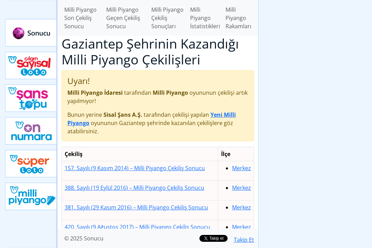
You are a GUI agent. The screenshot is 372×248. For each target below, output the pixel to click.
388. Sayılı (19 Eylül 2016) (134, 188)
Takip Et (244, 240)
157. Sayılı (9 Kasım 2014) (135, 168)
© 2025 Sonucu (83, 238)
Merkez (241, 168)
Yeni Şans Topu (31, 98)
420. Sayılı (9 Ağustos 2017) (137, 227)
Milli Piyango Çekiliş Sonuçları (167, 18)
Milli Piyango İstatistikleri (205, 18)
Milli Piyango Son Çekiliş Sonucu (80, 18)
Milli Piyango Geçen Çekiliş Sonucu (123, 18)
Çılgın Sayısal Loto (31, 65)
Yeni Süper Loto (31, 163)
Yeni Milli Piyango (31, 196)
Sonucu (31, 32)
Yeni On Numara (31, 131)
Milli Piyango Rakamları (238, 18)
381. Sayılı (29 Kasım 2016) (136, 207)
